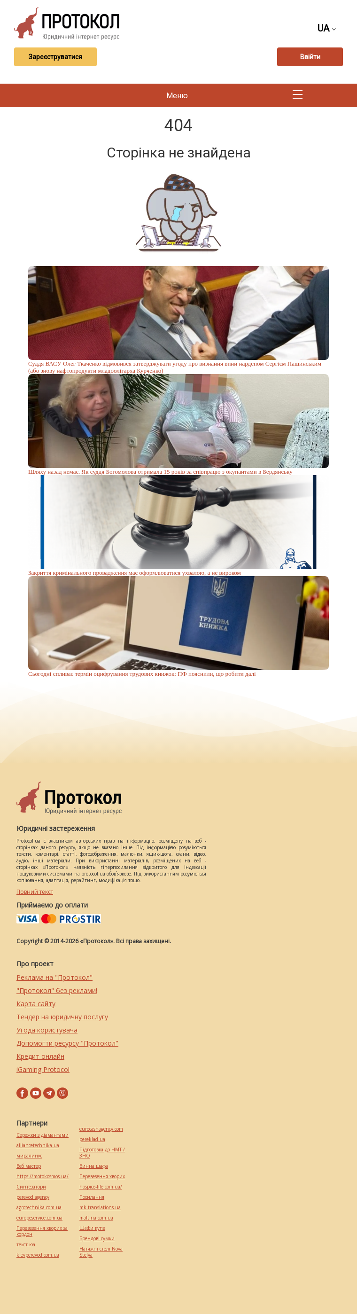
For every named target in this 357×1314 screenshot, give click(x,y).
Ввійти (310, 57)
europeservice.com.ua (39, 1218)
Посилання (91, 1197)
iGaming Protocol (43, 1069)
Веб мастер (28, 1166)
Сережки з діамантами (42, 1135)
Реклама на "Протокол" (54, 977)
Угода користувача (47, 1029)
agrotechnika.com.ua (39, 1207)
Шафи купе (92, 1228)
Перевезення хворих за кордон (42, 1231)
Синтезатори (31, 1187)
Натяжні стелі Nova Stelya (101, 1252)
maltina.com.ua (96, 1218)
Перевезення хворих (102, 1176)
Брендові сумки (97, 1239)
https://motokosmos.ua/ (42, 1176)
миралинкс (29, 1156)
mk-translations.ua (100, 1207)
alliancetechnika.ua (37, 1145)
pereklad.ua (92, 1139)
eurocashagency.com (101, 1129)
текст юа (25, 1245)
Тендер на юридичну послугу (62, 1016)
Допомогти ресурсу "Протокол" (67, 1043)
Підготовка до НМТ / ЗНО (102, 1153)
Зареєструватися (55, 57)
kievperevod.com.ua (37, 1255)
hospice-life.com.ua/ (100, 1187)
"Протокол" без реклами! (56, 990)
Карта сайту (35, 1003)
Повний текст (34, 892)
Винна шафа (93, 1166)
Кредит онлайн (40, 1056)
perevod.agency (32, 1197)
